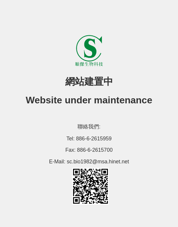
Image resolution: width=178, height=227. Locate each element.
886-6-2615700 (94, 150)
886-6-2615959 (94, 139)
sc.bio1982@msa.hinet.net (98, 162)
